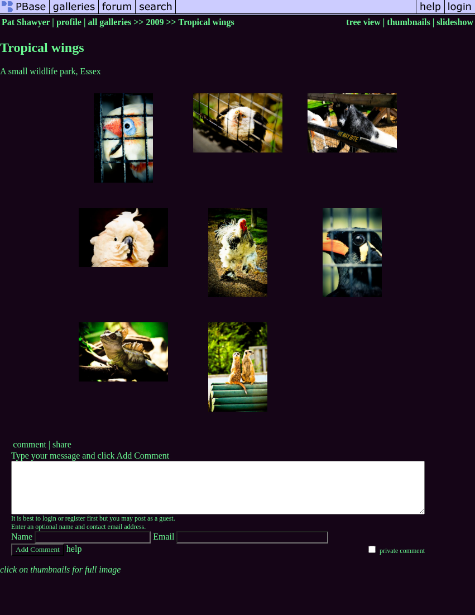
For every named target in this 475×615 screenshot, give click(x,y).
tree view (363, 22)
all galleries (109, 22)
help (74, 559)
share (61, 444)
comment (29, 444)
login (49, 528)
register (75, 528)
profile (68, 22)
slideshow (454, 22)
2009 (155, 22)
